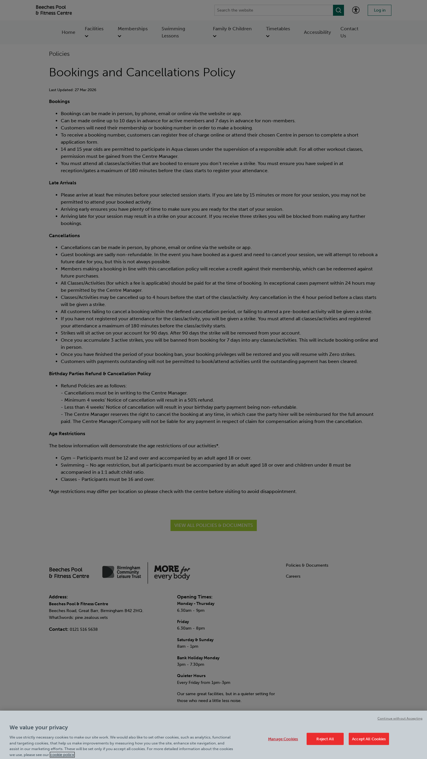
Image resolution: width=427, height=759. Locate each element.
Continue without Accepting (400, 721)
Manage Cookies (283, 742)
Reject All (325, 742)
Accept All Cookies (369, 742)
